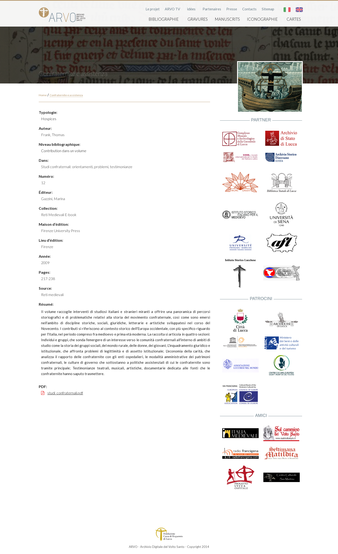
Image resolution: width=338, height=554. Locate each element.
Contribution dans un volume (63, 150)
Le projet (153, 9)
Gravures (198, 19)
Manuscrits (227, 19)
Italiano (287, 9)
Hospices (48, 118)
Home (43, 95)
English (299, 9)
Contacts (249, 9)
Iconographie (262, 19)
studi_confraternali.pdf (65, 393)
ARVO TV (172, 9)
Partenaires (212, 9)
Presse (231, 9)
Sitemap (268, 9)
